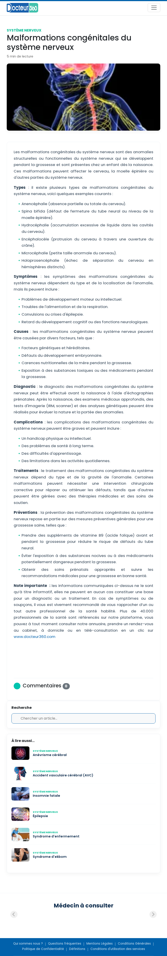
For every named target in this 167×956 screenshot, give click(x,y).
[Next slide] (153, 914)
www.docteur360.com (34, 636)
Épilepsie (40, 816)
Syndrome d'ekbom (50, 856)
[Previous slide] (14, 914)
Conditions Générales (134, 943)
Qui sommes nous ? (28, 943)
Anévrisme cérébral (50, 755)
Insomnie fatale (46, 795)
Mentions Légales (99, 943)
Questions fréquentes (64, 943)
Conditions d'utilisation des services (117, 949)
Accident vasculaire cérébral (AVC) (63, 775)
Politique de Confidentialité (43, 949)
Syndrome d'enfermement (56, 836)
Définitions (77, 949)
